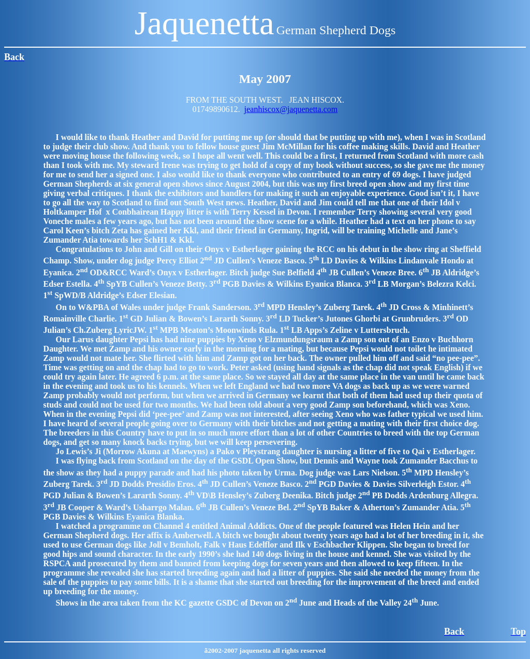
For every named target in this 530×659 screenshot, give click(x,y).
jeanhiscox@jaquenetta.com (290, 109)
